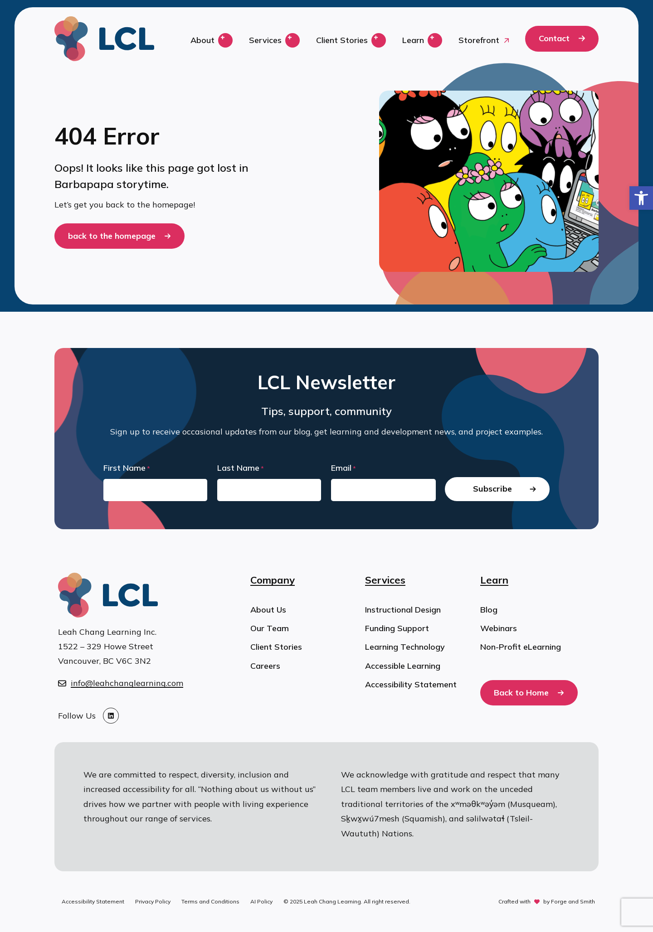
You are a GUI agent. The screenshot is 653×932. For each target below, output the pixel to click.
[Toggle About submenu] (225, 40)
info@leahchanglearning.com (127, 683)
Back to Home (521, 692)
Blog (488, 609)
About (202, 40)
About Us (268, 609)
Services (265, 40)
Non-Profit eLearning (520, 647)
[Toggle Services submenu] (292, 40)
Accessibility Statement (411, 684)
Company (272, 580)
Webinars (498, 628)
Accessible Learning (402, 666)
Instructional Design (403, 609)
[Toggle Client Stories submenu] (378, 40)
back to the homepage (112, 236)
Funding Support (397, 628)
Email (343, 468)
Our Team (269, 628)
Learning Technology (405, 647)
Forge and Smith (573, 901)
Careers (265, 666)
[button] (641, 198)
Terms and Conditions (210, 901)
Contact (554, 38)
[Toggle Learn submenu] (435, 40)
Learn (413, 40)
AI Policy (261, 901)
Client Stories (342, 40)
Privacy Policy (153, 901)
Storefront (478, 40)
